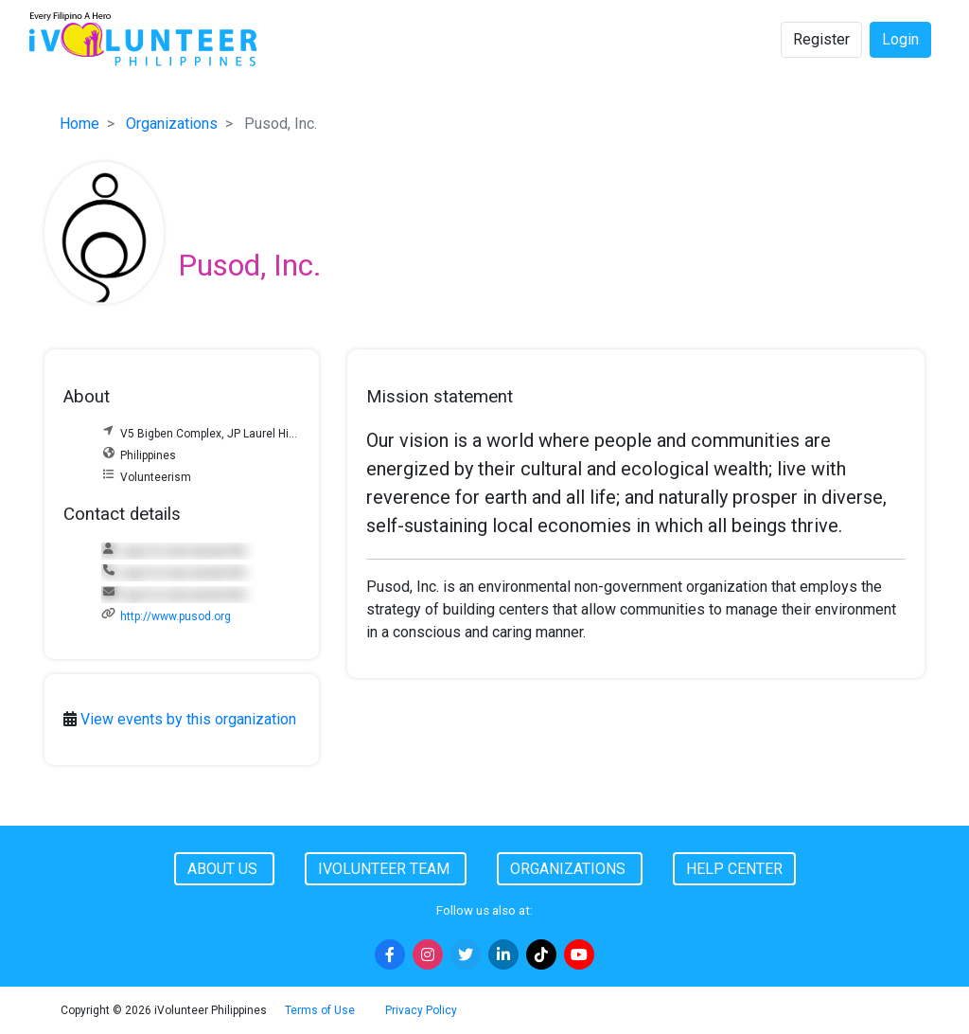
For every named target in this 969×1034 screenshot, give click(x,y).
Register (821, 39)
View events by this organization (188, 719)
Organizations (172, 124)
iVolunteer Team (385, 869)
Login (900, 39)
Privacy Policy (421, 1010)
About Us (224, 869)
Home (79, 124)
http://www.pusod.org (175, 616)
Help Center (734, 869)
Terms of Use (320, 1010)
